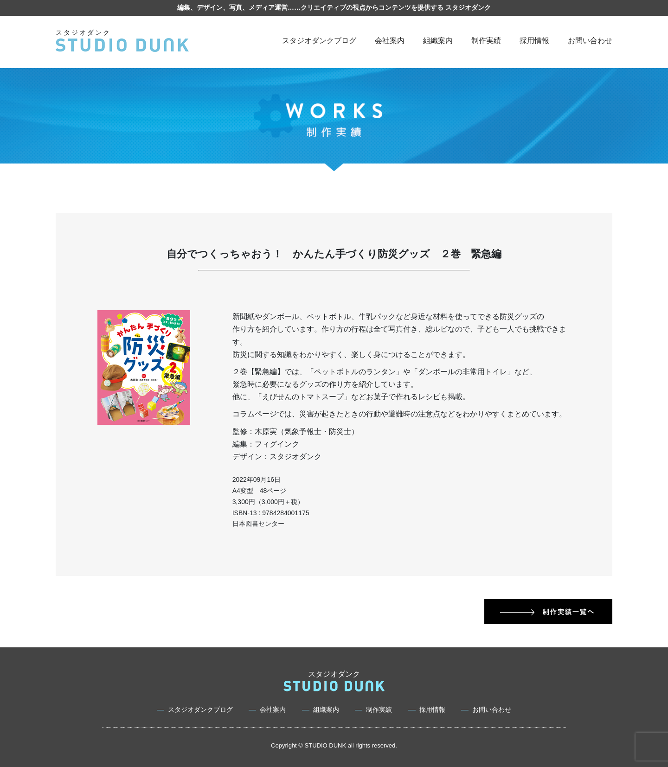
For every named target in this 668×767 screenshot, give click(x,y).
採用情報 (534, 41)
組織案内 (438, 41)
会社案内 (390, 41)
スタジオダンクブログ (319, 41)
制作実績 (486, 41)
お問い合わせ (590, 41)
